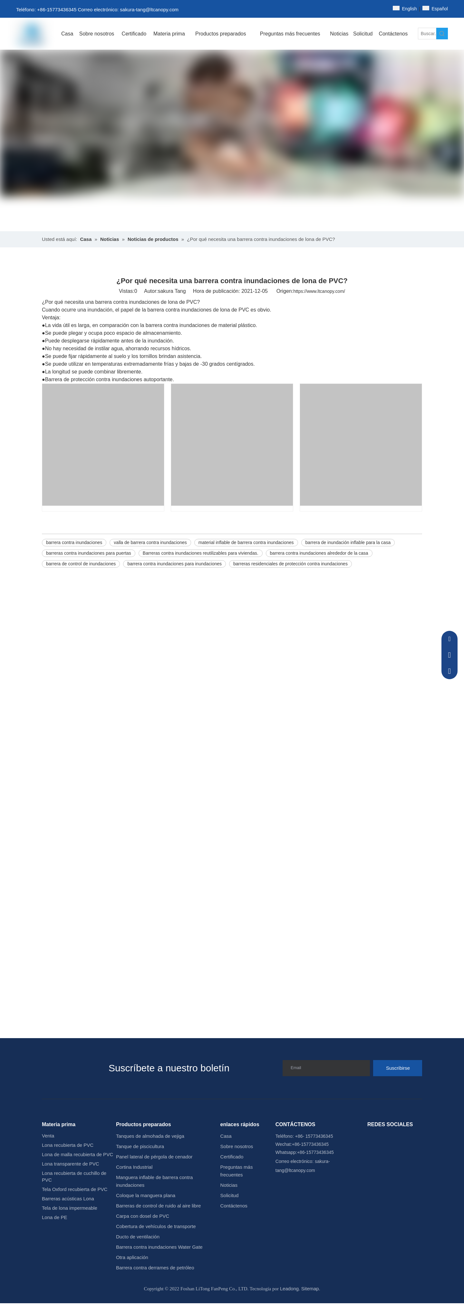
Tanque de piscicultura (140, 1146)
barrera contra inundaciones (74, 542)
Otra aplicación (132, 1257)
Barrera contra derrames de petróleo (155, 1267)
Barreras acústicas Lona (68, 1198)
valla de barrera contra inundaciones (150, 542)
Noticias (228, 1185)
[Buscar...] (427, 33)
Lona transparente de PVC (70, 1163)
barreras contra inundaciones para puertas (88, 553)
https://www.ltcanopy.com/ (319, 291)
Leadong (289, 1288)
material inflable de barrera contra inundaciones (246, 542)
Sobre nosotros (236, 1146)
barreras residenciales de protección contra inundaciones (290, 563)
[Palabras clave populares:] (442, 33)
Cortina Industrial (134, 1167)
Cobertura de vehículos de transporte (156, 1226)
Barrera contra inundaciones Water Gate (159, 1247)
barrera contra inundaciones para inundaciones (174, 563)
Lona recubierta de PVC (67, 1145)
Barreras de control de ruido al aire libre (158, 1205)
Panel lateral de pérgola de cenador (154, 1156)
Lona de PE (54, 1217)
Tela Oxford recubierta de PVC (74, 1189)
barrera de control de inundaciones (81, 563)
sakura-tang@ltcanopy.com (149, 9)
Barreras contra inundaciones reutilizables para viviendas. (200, 553)
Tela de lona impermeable (69, 1208)
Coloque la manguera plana (145, 1195)
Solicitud (229, 1195)
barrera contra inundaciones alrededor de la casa (319, 553)
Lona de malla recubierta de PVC (77, 1154)
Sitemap (310, 1288)
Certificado (232, 1156)
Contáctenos (233, 1205)
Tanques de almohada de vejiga (150, 1136)
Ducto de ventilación (138, 1236)
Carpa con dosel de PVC (142, 1216)
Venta (48, 1135)
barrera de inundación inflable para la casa (348, 542)
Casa (226, 1136)
